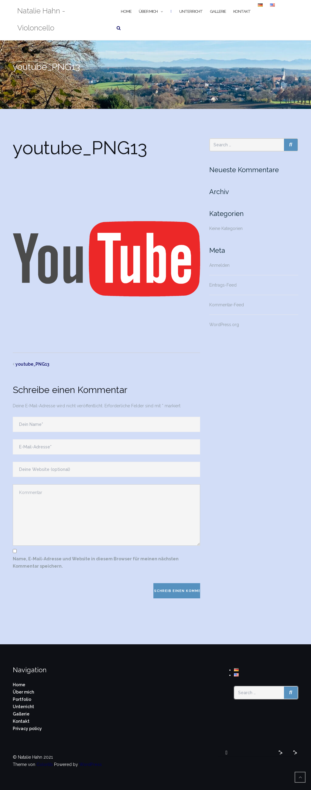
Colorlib (44, 764)
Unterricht (191, 11)
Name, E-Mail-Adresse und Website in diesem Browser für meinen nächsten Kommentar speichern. (96, 562)
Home (126, 11)
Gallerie (218, 11)
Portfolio (22, 699)
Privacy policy (27, 728)
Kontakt (242, 11)
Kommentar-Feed (226, 304)
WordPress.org (224, 324)
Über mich (148, 11)
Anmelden (219, 265)
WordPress (90, 764)
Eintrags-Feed (223, 285)
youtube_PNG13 (32, 364)
